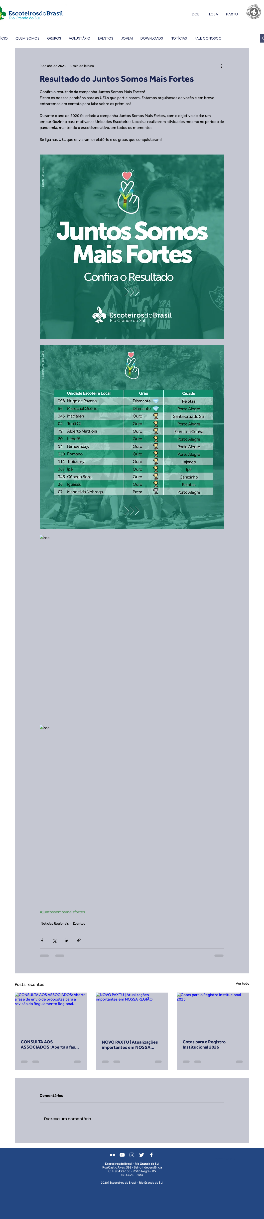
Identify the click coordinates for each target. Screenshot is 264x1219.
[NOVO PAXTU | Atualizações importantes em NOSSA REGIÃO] (132, 1013)
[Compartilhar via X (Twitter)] (54, 940)
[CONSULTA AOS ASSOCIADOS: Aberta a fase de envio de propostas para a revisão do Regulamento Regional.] (51, 1013)
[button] (27, 38)
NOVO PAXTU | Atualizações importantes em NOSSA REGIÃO (130, 1044)
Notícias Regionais (55, 923)
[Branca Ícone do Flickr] (112, 1155)
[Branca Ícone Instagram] (132, 1155)
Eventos (79, 923)
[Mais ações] (221, 66)
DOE (195, 14)
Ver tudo (242, 983)
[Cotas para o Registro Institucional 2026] (213, 1013)
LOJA (213, 14)
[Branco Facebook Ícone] (151, 1155)
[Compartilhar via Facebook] (42, 940)
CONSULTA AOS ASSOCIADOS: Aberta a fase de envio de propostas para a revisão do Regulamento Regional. (49, 1044)
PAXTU (232, 14)
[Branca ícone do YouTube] (122, 1155)
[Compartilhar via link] (78, 940)
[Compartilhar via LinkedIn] (66, 940)
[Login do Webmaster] (224, 1159)
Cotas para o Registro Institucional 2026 (204, 1044)
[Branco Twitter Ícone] (141, 1155)
